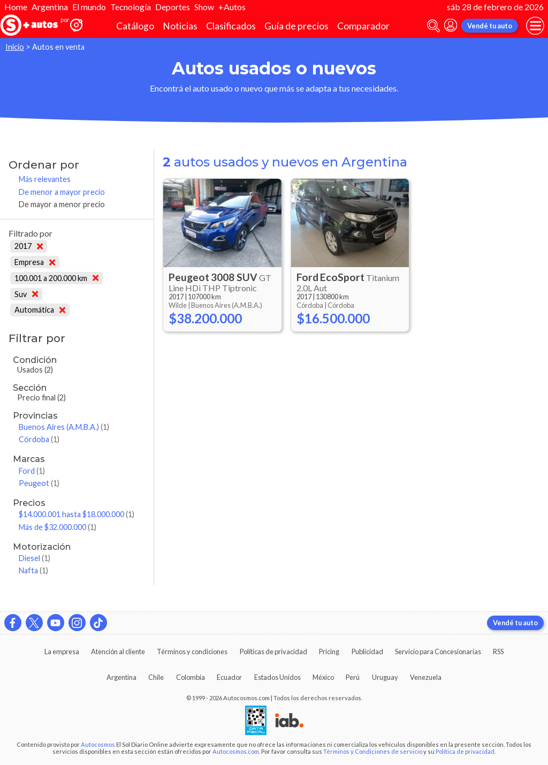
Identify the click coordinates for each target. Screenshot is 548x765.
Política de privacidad (465, 751)
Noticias (180, 26)
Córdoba (39, 439)
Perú (353, 677)
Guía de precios (296, 26)
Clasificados (231, 26)
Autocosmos (98, 744)
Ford (32, 470)
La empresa (61, 651)
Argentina (50, 7)
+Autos (232, 7)
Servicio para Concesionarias (438, 651)
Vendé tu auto (489, 25)
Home (15, 7)
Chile (156, 677)
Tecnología (130, 7)
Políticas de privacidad (273, 651)
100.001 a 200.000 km (56, 278)
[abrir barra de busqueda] (433, 26)
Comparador (363, 26)
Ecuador (229, 677)
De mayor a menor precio (62, 204)
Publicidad (367, 651)
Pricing (329, 651)
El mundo (89, 7)
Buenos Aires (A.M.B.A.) (64, 426)
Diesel (34, 558)
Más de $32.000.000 (57, 527)
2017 (28, 246)
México (323, 677)
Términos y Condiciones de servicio (372, 751)
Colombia (190, 677)
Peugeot (39, 483)
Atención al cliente (118, 651)
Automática (39, 309)
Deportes (172, 7)
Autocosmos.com (235, 751)
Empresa (34, 262)
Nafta (33, 570)
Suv (26, 294)
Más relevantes (45, 179)
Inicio (14, 46)
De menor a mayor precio (62, 191)
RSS (498, 651)
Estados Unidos (277, 677)
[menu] (535, 26)
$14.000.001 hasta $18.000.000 (76, 514)
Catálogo (135, 26)
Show (204, 7)
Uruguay (385, 677)
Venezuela (426, 677)
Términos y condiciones (192, 651)
